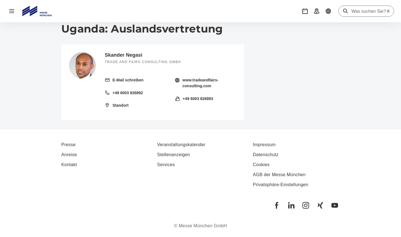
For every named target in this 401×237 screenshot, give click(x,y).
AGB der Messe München (279, 174)
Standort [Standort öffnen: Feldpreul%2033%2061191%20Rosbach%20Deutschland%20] (121, 105)
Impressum (264, 144)
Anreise (69, 154)
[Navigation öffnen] (12, 11)
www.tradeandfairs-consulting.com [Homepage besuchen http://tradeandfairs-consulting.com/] (200, 83)
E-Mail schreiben (128, 80)
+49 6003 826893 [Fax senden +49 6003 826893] (198, 98)
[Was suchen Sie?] (368, 11)
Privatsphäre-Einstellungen (280, 184)
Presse (68, 144)
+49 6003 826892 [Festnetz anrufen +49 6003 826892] (128, 93)
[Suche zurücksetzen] (388, 11)
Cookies (261, 164)
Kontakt (69, 164)
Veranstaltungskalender (181, 144)
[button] (305, 11)
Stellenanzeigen (173, 154)
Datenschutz (265, 154)
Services (166, 164)
